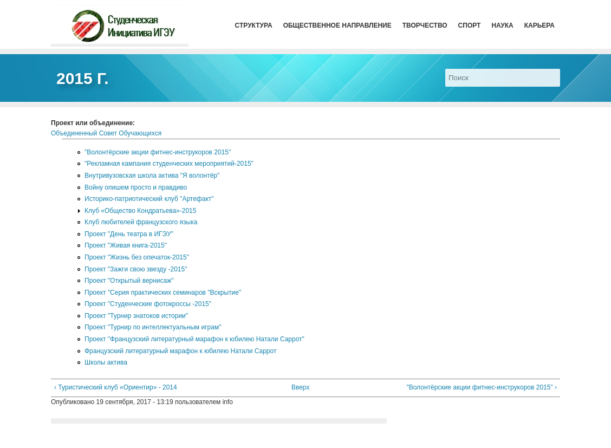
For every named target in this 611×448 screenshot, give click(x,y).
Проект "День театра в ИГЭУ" (128, 234)
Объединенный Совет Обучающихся (106, 133)
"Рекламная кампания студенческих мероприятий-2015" (168, 163)
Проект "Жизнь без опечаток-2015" (136, 257)
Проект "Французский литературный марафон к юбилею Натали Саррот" (194, 339)
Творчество (424, 25)
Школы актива (105, 362)
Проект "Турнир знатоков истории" (136, 316)
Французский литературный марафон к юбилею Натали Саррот (180, 351)
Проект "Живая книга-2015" (125, 245)
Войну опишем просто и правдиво (135, 187)
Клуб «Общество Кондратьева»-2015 (140, 211)
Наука (502, 25)
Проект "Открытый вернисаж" (129, 280)
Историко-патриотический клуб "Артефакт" (149, 199)
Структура (253, 25)
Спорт (469, 25)
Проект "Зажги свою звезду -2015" (135, 269)
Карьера (539, 25)
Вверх (300, 387)
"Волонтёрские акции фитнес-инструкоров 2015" (157, 152)
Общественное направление (337, 25)
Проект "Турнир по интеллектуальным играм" (152, 327)
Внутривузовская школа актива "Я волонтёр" (151, 175)
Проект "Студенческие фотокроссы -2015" (147, 304)
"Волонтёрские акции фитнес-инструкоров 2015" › (481, 387)
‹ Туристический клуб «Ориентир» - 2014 (115, 387)
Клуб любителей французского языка (140, 222)
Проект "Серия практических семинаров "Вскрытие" (162, 292)
